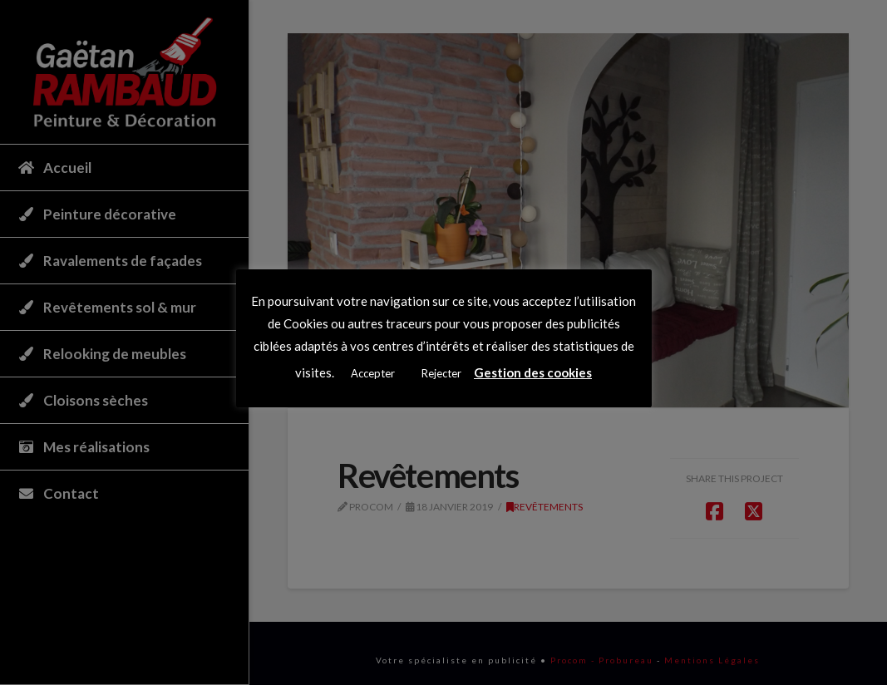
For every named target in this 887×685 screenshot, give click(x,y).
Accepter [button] (373, 373)
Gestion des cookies (533, 372)
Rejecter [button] (441, 373)
